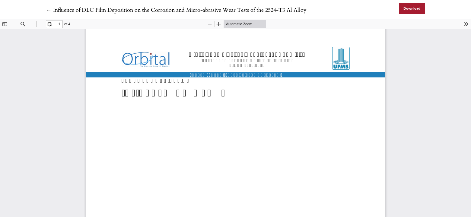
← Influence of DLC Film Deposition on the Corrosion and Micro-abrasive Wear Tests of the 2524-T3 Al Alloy (176, 10)
